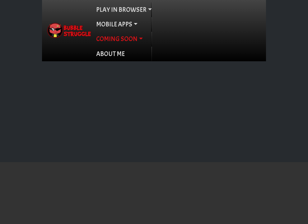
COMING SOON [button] (117, 39)
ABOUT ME (110, 54)
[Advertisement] (154, 108)
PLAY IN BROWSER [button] (121, 10)
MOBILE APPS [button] (114, 24)
